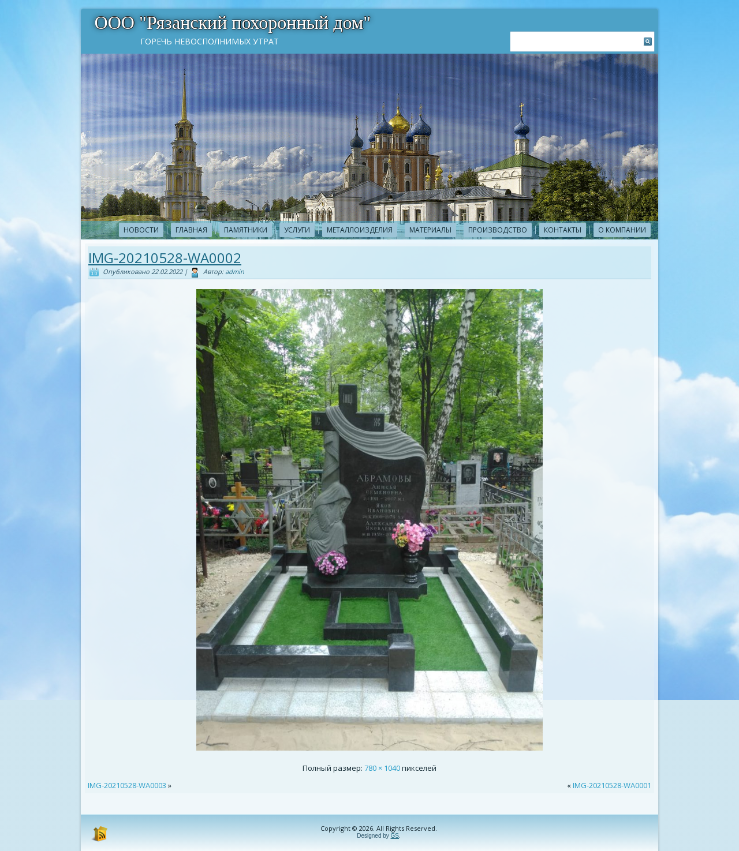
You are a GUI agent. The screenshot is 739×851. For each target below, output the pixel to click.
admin (234, 271)
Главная (191, 230)
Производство (497, 230)
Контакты (562, 230)
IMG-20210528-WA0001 (612, 785)
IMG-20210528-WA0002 (164, 257)
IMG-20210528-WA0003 (127, 785)
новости (141, 230)
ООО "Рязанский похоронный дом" (233, 22)
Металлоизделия (360, 230)
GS (395, 836)
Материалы (430, 230)
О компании (622, 230)
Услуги (297, 230)
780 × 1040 (382, 768)
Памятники (245, 230)
